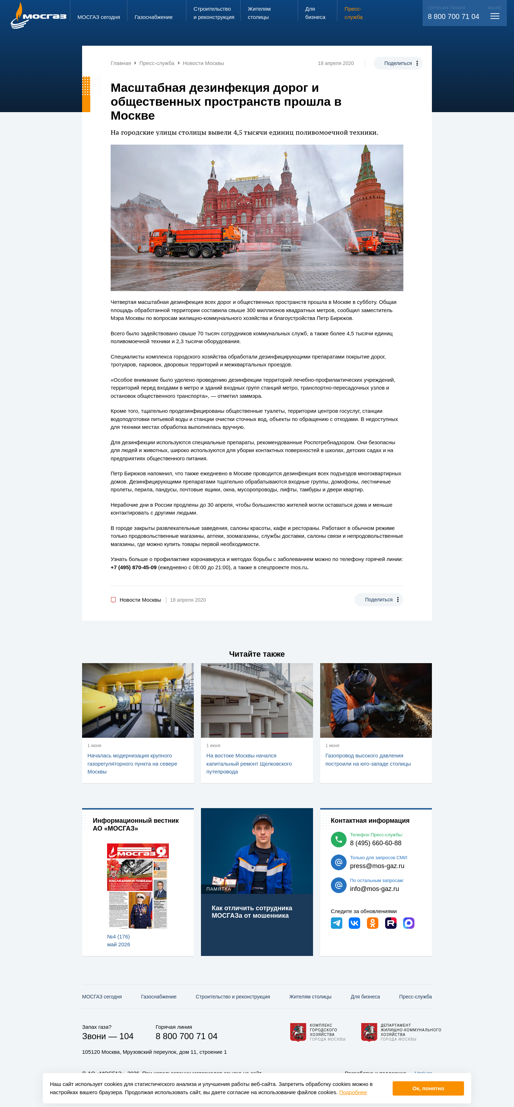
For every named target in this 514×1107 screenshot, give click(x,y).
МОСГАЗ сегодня (102, 997)
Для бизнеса (365, 997)
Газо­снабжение (158, 997)
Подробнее (353, 1092)
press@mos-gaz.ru (377, 866)
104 (126, 1036)
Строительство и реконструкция (233, 997)
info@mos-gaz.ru (374, 888)
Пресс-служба (415, 997)
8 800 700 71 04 (453, 16)
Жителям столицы (310, 997)
